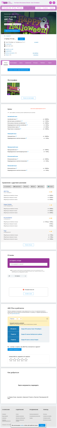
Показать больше (28, 244)
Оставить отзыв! (28, 293)
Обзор (5, 62)
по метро (52, 8)
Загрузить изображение (20, 418)
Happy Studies (8, 204)
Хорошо (42, 425)
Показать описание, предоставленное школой (18, 69)
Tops (5, 231)
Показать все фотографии (28, 98)
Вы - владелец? (7, 35)
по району (45, 8)
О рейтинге (4, 418)
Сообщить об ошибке (47, 416)
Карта (49, 62)
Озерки (7, 55)
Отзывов (16, 24)
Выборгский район (10, 53)
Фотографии (13, 62)
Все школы (6, 7)
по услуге (38, 8)
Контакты (45, 414)
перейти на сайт (9, 49)
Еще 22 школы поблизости (12, 30)
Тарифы (31, 418)
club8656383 (8, 51)
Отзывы (20, 7)
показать (21, 38)
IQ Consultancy (8, 217)
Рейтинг (42, 62)
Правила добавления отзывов (20, 420)
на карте (36, 42)
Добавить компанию (20, 416)
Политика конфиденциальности (6, 420)
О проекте (4, 414)
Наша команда (5, 416)
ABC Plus (6, 191)
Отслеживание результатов (35, 416)
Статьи (17, 414)
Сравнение (28, 62)
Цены (14, 7)
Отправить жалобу (46, 418)
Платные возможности (34, 414)
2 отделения (8, 44)
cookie (21, 425)
